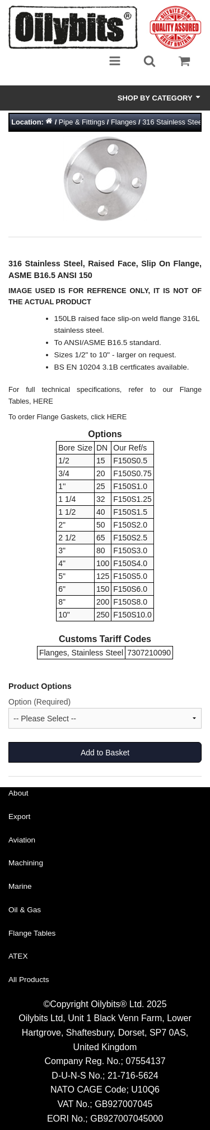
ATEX (18, 956)
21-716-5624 (133, 1075)
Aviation (21, 840)
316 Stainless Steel (173, 122)
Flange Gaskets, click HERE (82, 417)
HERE (43, 401)
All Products (28, 979)
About (18, 793)
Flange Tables (31, 933)
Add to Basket (105, 752)
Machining (25, 863)
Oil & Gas (24, 910)
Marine (20, 886)
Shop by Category (160, 97)
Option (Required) (39, 701)
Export (19, 816)
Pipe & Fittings (82, 122)
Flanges (124, 122)
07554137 (145, 1061)
